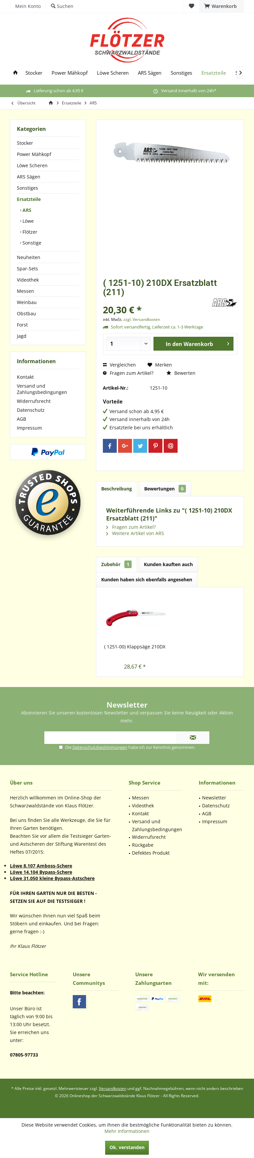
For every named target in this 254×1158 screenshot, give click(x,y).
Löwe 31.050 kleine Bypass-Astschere (52, 878)
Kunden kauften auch (168, 564)
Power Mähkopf (34, 154)
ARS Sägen (28, 177)
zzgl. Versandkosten (141, 319)
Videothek (28, 280)
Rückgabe (142, 845)
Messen (25, 291)
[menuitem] (221, 6)
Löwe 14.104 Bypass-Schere (41, 872)
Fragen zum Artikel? (128, 373)
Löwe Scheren (32, 165)
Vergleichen (119, 365)
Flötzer (29, 232)
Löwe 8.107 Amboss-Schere (41, 866)
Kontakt (25, 377)
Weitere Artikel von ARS (135, 533)
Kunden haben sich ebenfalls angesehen (146, 579)
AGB (21, 419)
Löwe (27, 221)
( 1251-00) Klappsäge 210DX (134, 646)
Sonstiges (27, 188)
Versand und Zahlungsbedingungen (42, 389)
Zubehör (116, 564)
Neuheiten (28, 257)
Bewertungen (165, 488)
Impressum (29, 428)
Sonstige (31, 243)
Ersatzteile (29, 199)
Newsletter (214, 797)
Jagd (21, 336)
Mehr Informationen (127, 1131)
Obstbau (26, 313)
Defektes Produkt (151, 853)
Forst (22, 325)
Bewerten (180, 373)
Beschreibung (116, 488)
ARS (26, 210)
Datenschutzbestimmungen (99, 747)
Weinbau (27, 302)
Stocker (25, 143)
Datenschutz (31, 410)
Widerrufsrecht (34, 401)
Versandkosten (112, 1088)
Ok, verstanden (127, 1147)
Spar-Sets (27, 268)
